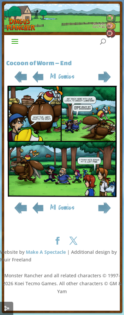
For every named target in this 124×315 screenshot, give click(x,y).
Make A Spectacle (46, 252)
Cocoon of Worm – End (39, 63)
